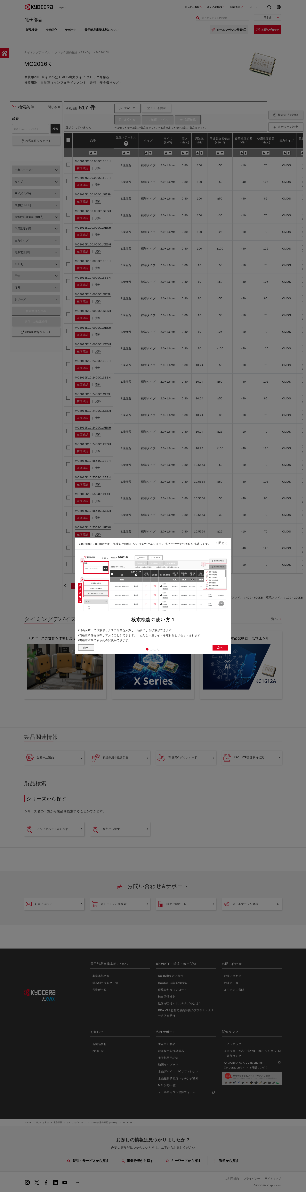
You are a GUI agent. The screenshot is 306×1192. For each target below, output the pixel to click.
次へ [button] (219, 648)
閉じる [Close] (222, 542)
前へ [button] (86, 648)
